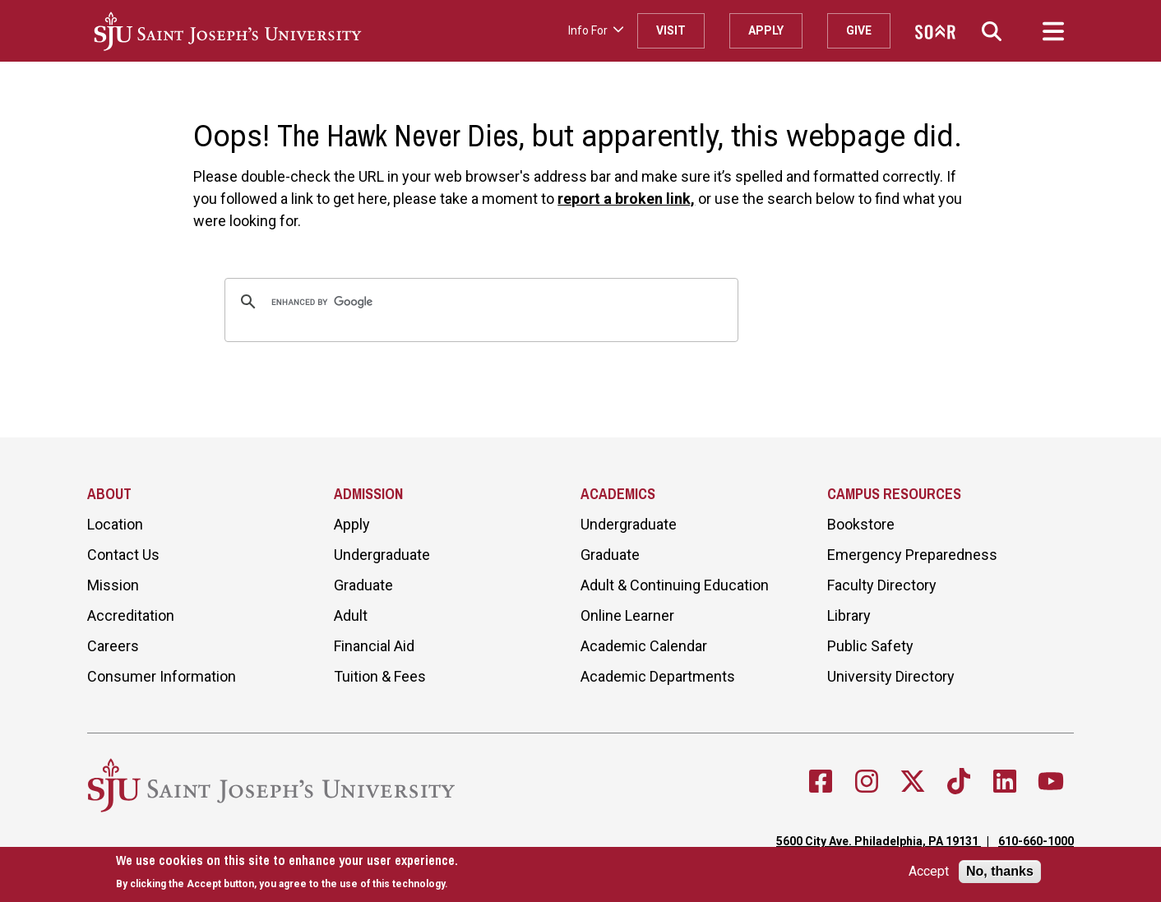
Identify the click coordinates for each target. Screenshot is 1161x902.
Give (859, 30)
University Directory (891, 676)
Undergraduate (382, 554)
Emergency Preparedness (912, 554)
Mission (113, 585)
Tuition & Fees (380, 676)
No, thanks (1000, 871)
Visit (671, 30)
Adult (351, 615)
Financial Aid (374, 646)
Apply (766, 30)
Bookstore (861, 524)
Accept (929, 871)
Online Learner (627, 615)
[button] (991, 31)
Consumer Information (161, 676)
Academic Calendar (643, 646)
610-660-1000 (1036, 841)
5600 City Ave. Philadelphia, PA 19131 (878, 841)
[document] (287, 872)
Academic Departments (657, 676)
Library (849, 615)
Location (115, 524)
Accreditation (130, 615)
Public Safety (870, 646)
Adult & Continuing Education (674, 585)
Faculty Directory (882, 585)
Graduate (363, 585)
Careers (113, 646)
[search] (479, 302)
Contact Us (123, 554)
